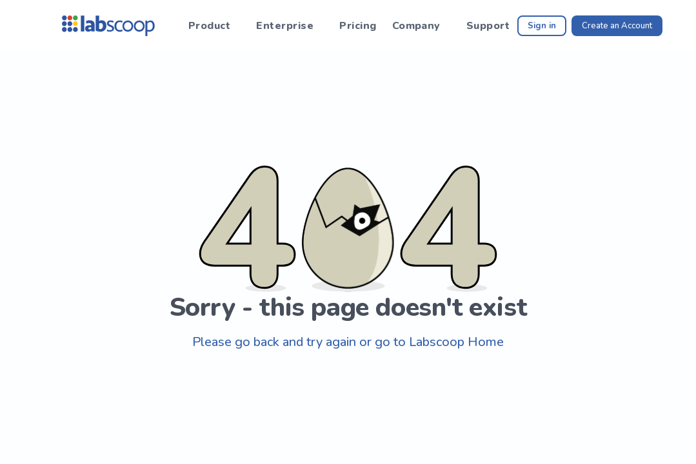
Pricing (357, 26)
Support (488, 26)
